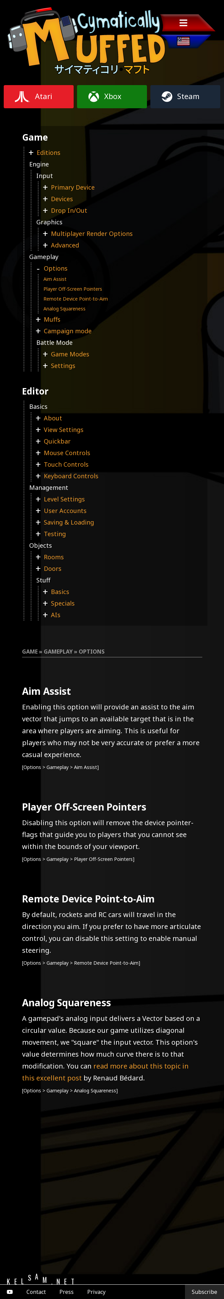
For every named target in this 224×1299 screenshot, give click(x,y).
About (53, 418)
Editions (48, 152)
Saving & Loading (69, 522)
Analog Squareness (64, 308)
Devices (62, 199)
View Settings (63, 430)
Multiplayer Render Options (92, 233)
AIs (55, 615)
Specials (63, 603)
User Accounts (65, 511)
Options (56, 268)
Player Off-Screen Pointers (72, 289)
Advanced (65, 245)
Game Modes (70, 354)
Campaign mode (68, 331)
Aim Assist (55, 279)
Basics (60, 592)
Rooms (54, 557)
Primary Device (73, 187)
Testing (55, 534)
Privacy (96, 1292)
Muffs (52, 319)
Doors (52, 568)
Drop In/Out (69, 210)
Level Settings (64, 499)
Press (66, 1292)
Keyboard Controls (71, 476)
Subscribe (204, 1292)
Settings (63, 366)
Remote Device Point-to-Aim (75, 298)
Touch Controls (66, 464)
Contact (36, 1292)
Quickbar (57, 441)
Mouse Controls (67, 453)
